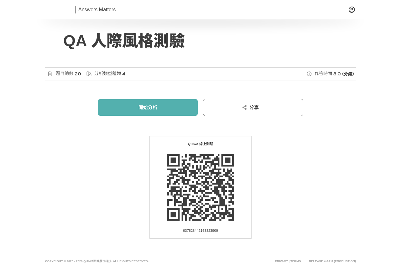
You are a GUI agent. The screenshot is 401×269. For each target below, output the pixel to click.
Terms (295, 261)
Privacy (281, 261)
